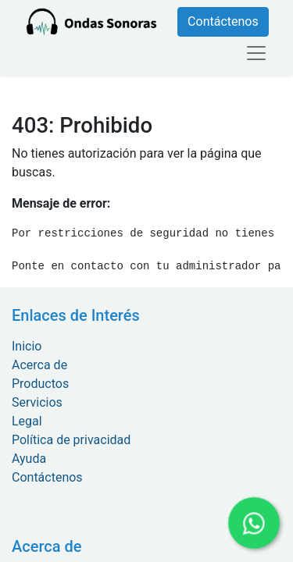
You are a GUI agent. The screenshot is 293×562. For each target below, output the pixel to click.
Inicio (26, 346)
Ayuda (29, 458)
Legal (27, 421)
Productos (40, 383)
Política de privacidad (71, 439)
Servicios (37, 402)
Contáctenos (223, 21)
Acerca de (39, 364)
